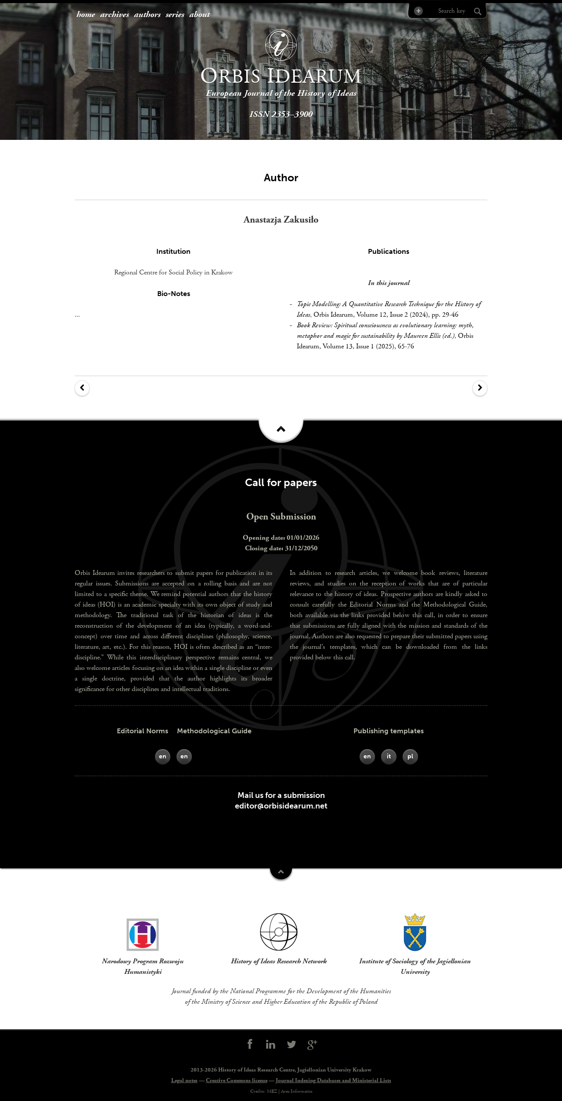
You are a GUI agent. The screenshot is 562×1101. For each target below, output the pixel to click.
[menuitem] (86, 15)
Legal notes (184, 1080)
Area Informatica (296, 1091)
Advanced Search (417, 10)
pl (410, 756)
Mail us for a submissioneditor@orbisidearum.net (281, 800)
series (175, 15)
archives (114, 15)
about (199, 15)
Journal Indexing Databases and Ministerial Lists (333, 1080)
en (162, 756)
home (85, 15)
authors (147, 15)
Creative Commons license (236, 1080)
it (389, 756)
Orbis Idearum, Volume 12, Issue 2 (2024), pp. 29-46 (385, 314)
